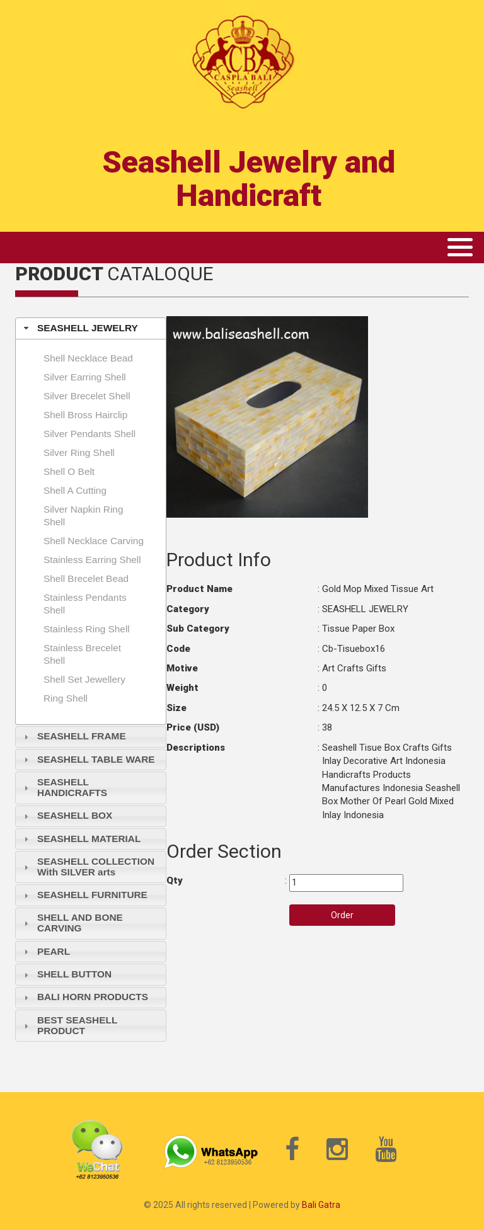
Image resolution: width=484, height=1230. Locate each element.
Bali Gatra (321, 1205)
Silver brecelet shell (86, 395)
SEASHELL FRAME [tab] (73, 736)
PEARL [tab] (45, 951)
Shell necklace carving (93, 540)
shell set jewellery (84, 679)
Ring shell (65, 698)
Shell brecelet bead (86, 578)
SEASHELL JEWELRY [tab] (79, 327)
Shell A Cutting (75, 490)
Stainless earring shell (92, 559)
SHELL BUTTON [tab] (66, 974)
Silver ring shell (79, 452)
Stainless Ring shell (86, 629)
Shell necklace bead (88, 358)
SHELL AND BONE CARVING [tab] (72, 922)
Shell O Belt (69, 471)
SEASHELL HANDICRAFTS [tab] (64, 787)
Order (342, 915)
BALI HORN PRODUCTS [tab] (84, 996)
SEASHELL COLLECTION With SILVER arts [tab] (87, 866)
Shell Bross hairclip (85, 414)
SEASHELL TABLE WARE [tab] (88, 759)
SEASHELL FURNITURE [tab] (84, 894)
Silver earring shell (84, 377)
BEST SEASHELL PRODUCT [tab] (69, 1025)
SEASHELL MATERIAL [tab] (81, 838)
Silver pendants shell (89, 433)
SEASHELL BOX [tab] (67, 815)
